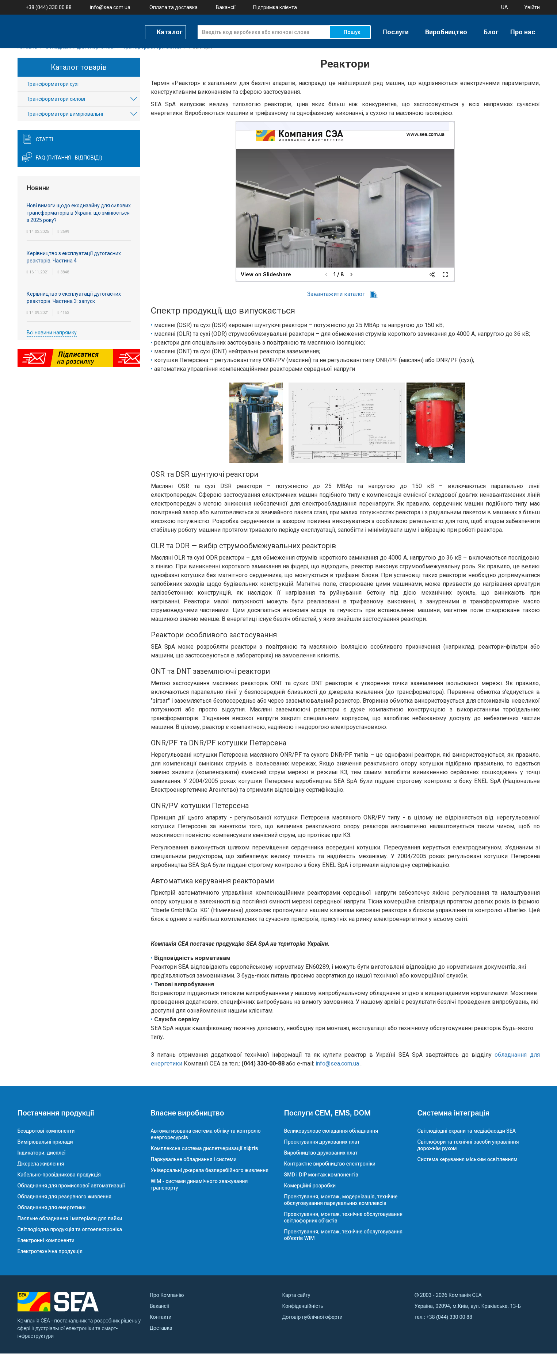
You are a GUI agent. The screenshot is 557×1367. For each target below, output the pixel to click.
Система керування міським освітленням (467, 1173)
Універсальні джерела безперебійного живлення (210, 1184)
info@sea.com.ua (110, 7)
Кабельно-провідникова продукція (59, 1188)
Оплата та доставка (173, 7)
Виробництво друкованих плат (321, 1166)
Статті (44, 153)
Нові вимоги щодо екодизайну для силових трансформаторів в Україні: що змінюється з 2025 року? (79, 226)
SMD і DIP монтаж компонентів (321, 1188)
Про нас (522, 31)
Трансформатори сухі (53, 98)
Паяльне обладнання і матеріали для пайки (70, 1232)
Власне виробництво (187, 1126)
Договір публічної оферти (312, 1330)
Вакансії (226, 7)
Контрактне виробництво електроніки (329, 1177)
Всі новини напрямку (52, 346)
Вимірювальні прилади (45, 1155)
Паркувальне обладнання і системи (194, 1173)
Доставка (161, 1341)
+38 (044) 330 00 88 (49, 7)
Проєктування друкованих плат (322, 1155)
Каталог (170, 31)
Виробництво (446, 31)
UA (504, 7)
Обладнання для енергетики (52, 1221)
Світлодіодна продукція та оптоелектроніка (70, 1243)
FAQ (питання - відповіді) (69, 171)
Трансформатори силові (56, 113)
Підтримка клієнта (275, 7)
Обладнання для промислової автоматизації (71, 1199)
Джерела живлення (41, 1177)
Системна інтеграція (453, 1126)
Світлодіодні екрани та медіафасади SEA (466, 1144)
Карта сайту (296, 1309)
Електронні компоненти (46, 1254)
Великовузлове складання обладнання (331, 1144)
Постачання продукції (56, 1126)
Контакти (160, 1330)
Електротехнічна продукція (50, 1265)
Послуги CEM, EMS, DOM (327, 1126)
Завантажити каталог (342, 307)
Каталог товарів (79, 80)
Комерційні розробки (310, 1199)
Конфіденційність (302, 1319)
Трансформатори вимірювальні (65, 128)
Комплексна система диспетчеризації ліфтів (204, 1162)
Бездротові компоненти (46, 1144)
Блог (491, 31)
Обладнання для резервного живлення (65, 1210)
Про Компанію (167, 1309)
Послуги (395, 31)
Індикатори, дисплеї (42, 1166)
